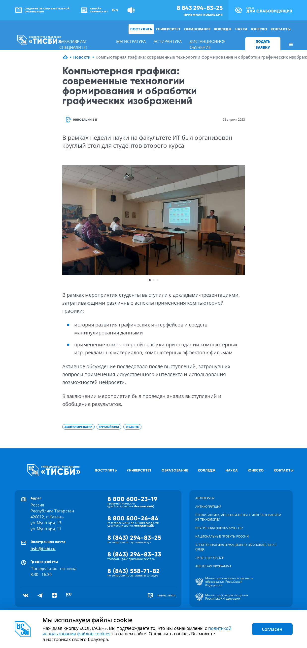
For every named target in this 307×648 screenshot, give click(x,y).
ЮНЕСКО (259, 29)
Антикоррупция (208, 506)
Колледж (223, 29)
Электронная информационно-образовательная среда (235, 547)
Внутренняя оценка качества (219, 528)
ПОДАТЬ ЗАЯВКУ (263, 44)
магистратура (131, 41)
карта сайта (166, 595)
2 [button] (154, 280)
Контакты (281, 29)
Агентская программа (213, 566)
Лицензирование (209, 558)
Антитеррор (204, 498)
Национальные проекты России (222, 536)
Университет (168, 29)
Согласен (272, 629)
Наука (241, 29)
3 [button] (158, 280)
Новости (82, 57)
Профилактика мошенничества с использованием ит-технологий (238, 517)
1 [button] (150, 280)
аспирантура (168, 41)
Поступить (141, 29)
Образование (197, 29)
